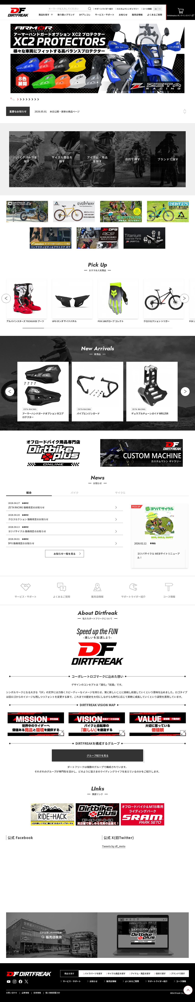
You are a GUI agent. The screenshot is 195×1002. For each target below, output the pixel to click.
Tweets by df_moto (113, 846)
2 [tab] (21, 99)
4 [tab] (26, 99)
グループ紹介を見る (97, 755)
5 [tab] (29, 99)
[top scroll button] (188, 990)
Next (185, 113)
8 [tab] (38, 99)
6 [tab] (32, 99)
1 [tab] (18, 99)
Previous (185, 110)
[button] (6, 298)
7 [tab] (35, 99)
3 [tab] (23, 99)
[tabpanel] (97, 59)
